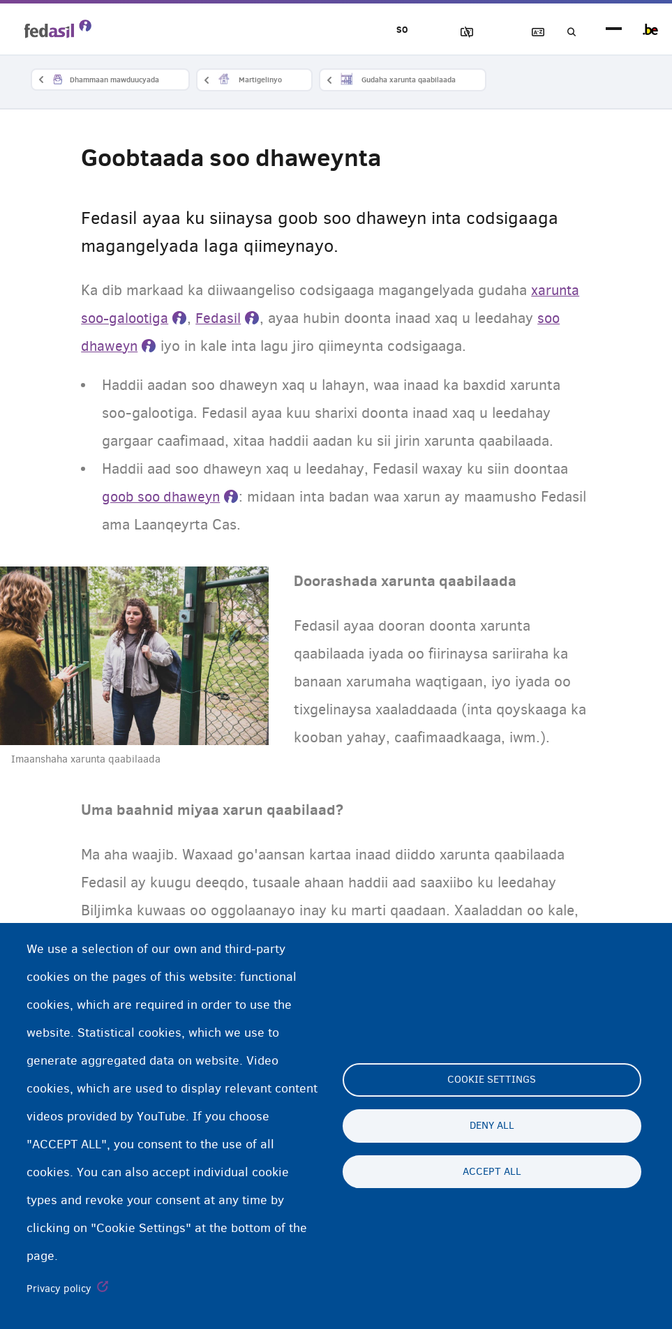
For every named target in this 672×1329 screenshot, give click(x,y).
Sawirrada (447, 32)
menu (614, 29)
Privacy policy (59, 1289)
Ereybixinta (526, 32)
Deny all (492, 1126)
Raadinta (566, 32)
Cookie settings (491, 1080)
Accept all (492, 1172)
